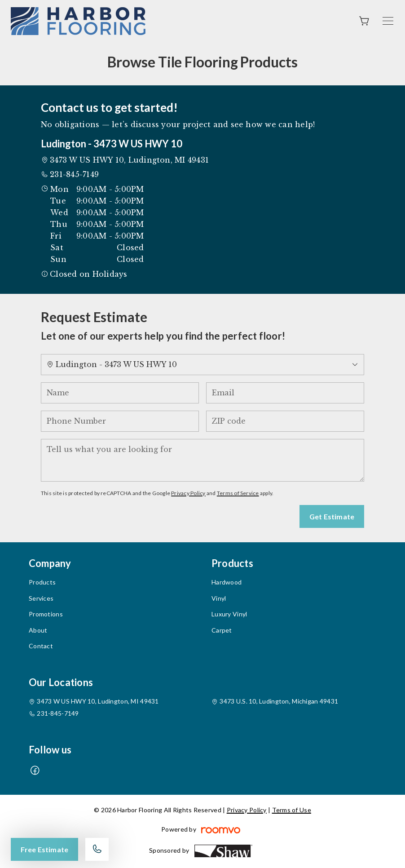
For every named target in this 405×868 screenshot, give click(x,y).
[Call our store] (97, 849)
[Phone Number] (120, 421)
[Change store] (202, 364)
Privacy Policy (188, 493)
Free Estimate (44, 849)
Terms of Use (291, 810)
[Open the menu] (388, 21)
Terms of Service (238, 493)
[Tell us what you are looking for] (202, 460)
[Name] (120, 392)
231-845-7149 (74, 174)
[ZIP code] (285, 421)
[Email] (285, 392)
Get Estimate (331, 516)
